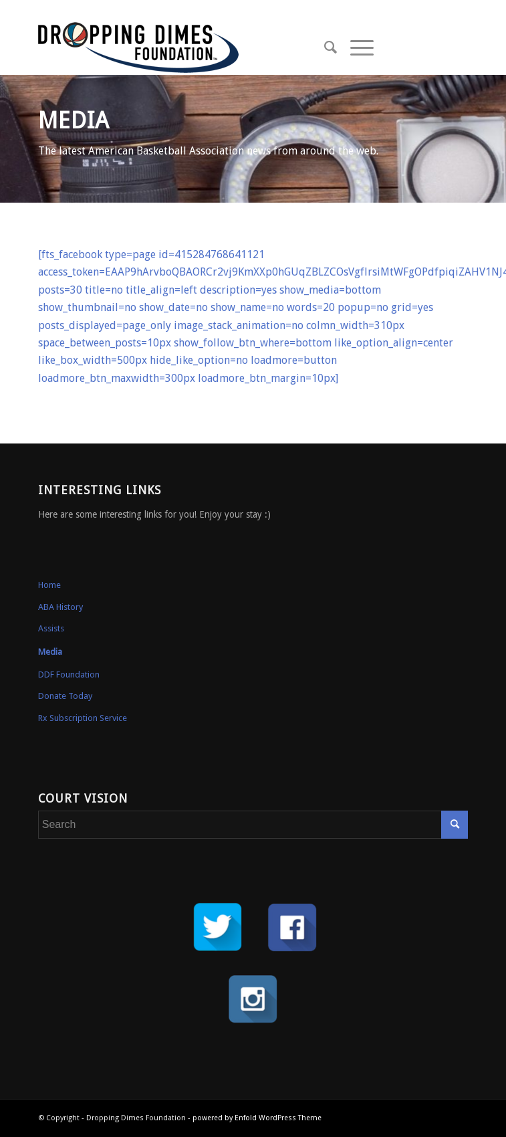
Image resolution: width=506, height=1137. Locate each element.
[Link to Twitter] (418, 47)
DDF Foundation (69, 674)
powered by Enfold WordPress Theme (257, 1118)
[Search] (324, 47)
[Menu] (355, 47)
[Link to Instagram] (458, 47)
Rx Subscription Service (82, 718)
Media (50, 652)
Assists (51, 628)
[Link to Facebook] (438, 47)
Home (49, 585)
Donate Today (65, 696)
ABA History (60, 607)
